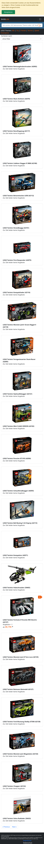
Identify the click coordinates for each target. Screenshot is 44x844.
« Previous (6, 827)
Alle (13, 30)
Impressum (27, 840)
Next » (14, 827)
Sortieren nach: (6, 36)
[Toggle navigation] (40, 19)
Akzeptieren (8, 12)
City (17, 30)
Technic (30, 30)
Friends (23, 30)
